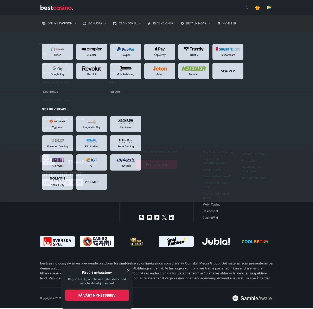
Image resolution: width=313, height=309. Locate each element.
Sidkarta (98, 149)
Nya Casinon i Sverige (218, 152)
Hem (43, 35)
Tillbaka (94, 113)
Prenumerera (156, 164)
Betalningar (196, 23)
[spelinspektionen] (47, 160)
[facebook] (157, 217)
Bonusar (95, 23)
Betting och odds (254, 178)
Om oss (45, 149)
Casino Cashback (254, 154)
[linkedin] (171, 217)
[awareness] (256, 298)
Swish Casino (212, 169)
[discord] (149, 217)
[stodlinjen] (82, 164)
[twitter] (164, 217)
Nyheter (229, 23)
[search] (246, 7)
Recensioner (163, 23)
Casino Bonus (251, 147)
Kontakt (58, 149)
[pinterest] (142, 217)
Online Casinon (59, 23)
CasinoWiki (210, 217)
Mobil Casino (212, 204)
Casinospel (128, 23)
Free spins (249, 160)
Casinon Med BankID (217, 176)
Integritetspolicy (78, 149)
